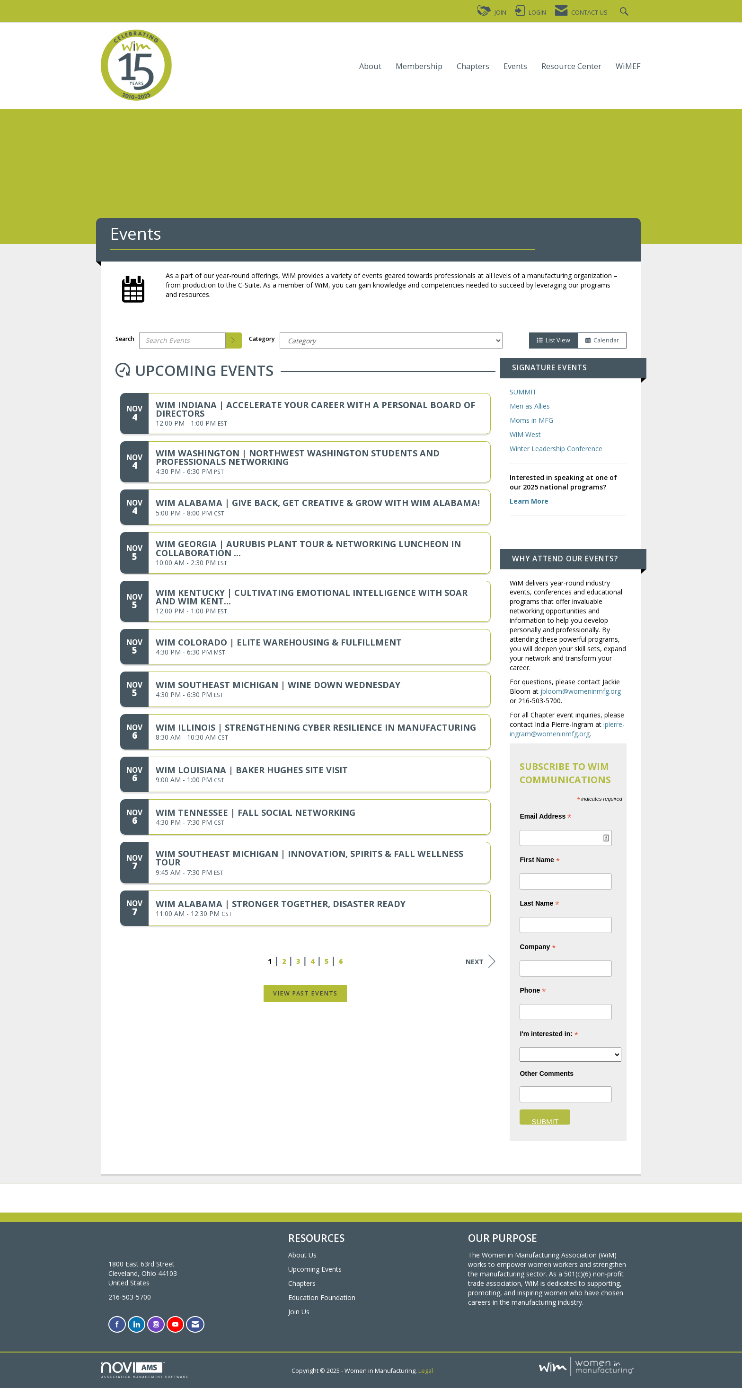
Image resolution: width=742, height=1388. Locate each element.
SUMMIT (523, 391)
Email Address (545, 816)
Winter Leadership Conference (556, 448)
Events (515, 66)
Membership (419, 66)
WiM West (525, 434)
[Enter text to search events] (182, 340)
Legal (425, 1371)
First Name (539, 859)
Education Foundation (321, 1297)
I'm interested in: (549, 1034)
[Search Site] (625, 12)
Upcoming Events (315, 1269)
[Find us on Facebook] (117, 1324)
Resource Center (571, 66)
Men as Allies (530, 406)
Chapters (473, 66)
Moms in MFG (531, 420)
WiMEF (628, 66)
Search (124, 339)
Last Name (539, 903)
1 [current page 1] (270, 961)
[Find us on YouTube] (175, 1324)
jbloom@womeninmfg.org (580, 691)
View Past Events (305, 993)
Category (262, 339)
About (370, 66)
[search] (234, 340)
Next (480, 961)
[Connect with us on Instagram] (156, 1324)
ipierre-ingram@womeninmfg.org (567, 729)
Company (538, 947)
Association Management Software (145, 1370)
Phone (533, 990)
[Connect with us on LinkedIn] (136, 1324)
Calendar (602, 340)
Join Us (298, 1311)
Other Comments (547, 1073)
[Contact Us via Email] (195, 1324)
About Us (302, 1254)
